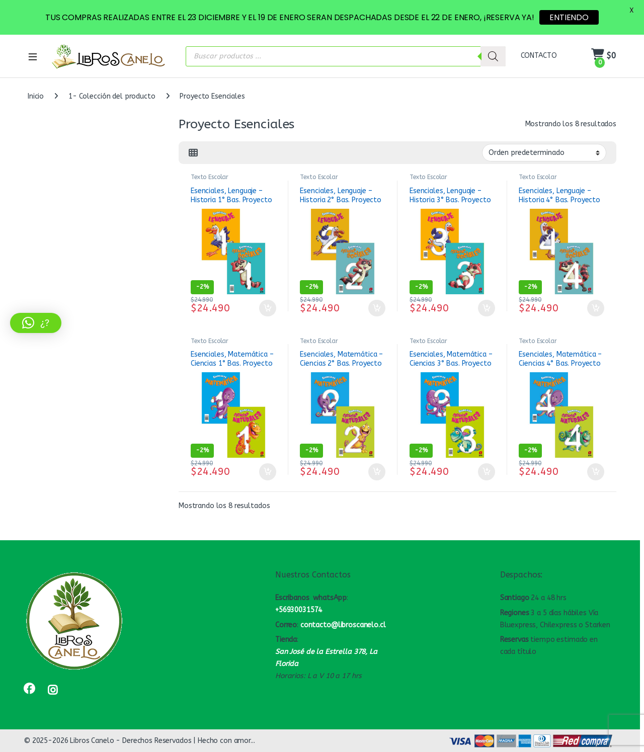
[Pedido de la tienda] (544, 152)
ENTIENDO (569, 17)
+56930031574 (298, 610)
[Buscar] (493, 56)
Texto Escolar (209, 177)
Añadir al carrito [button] (267, 308)
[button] (35, 323)
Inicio (36, 96)
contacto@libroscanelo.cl (343, 625)
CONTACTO (539, 55)
